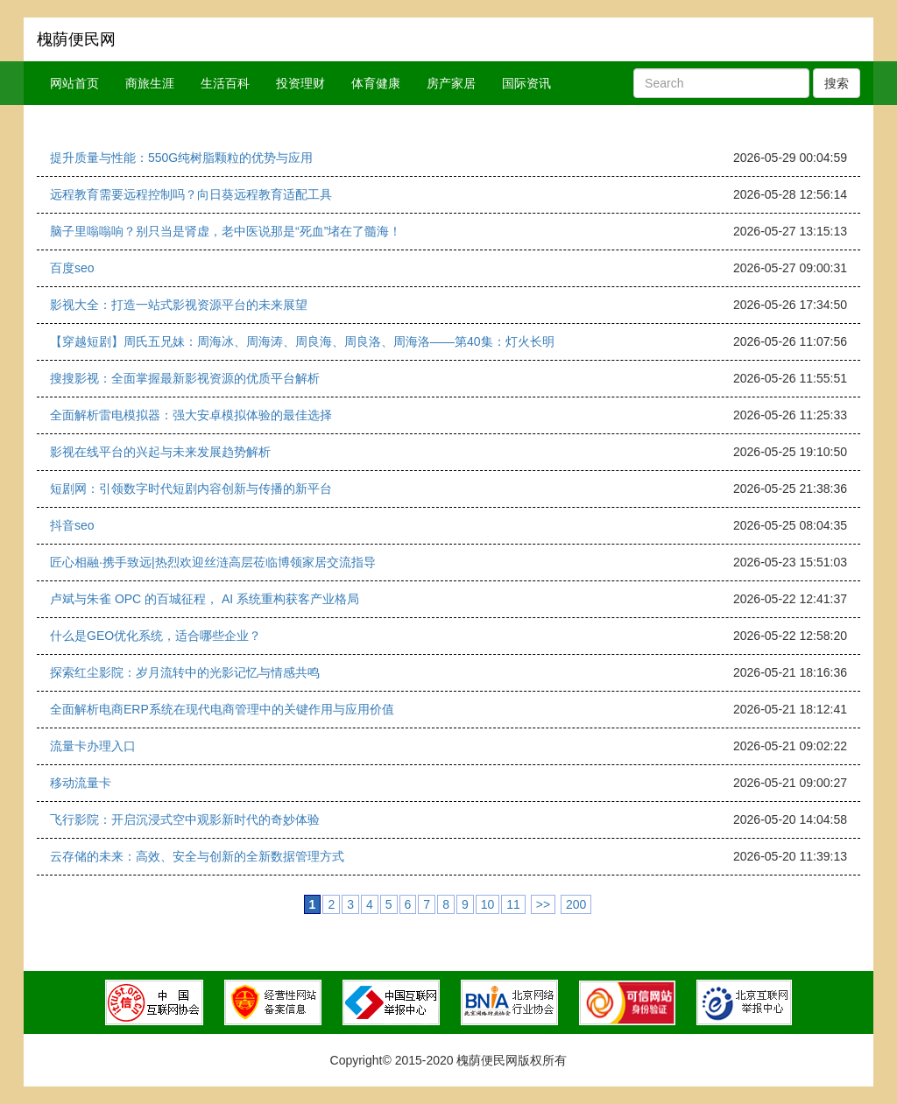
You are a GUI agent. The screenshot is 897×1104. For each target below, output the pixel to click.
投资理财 (300, 83)
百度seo (72, 268)
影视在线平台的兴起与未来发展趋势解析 (160, 452)
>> (543, 904)
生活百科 (225, 83)
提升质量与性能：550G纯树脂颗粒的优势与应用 (181, 158)
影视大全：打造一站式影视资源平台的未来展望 (178, 305)
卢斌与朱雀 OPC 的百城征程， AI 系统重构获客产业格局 (204, 599)
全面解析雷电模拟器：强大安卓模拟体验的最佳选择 (191, 415)
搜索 (836, 83)
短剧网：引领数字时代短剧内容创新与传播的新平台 (191, 489)
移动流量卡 (80, 783)
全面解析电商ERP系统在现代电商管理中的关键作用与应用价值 (222, 709)
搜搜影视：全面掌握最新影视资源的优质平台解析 (185, 378)
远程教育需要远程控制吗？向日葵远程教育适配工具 (191, 194)
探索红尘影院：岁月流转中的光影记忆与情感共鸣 (185, 672)
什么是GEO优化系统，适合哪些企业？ (155, 636)
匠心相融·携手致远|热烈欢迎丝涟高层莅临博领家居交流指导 (213, 562)
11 (513, 904)
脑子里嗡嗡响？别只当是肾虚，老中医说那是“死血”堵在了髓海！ (225, 231)
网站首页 (74, 83)
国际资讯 (526, 83)
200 (576, 904)
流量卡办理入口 (93, 746)
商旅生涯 (149, 83)
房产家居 (451, 83)
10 (488, 904)
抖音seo (72, 525)
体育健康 (375, 83)
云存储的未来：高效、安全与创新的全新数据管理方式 (197, 856)
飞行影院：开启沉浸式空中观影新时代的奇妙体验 (185, 819)
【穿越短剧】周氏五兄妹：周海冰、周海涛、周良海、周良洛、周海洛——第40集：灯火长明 (302, 341)
